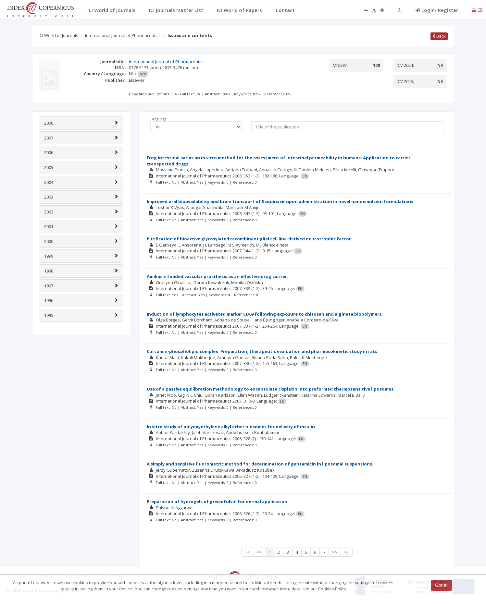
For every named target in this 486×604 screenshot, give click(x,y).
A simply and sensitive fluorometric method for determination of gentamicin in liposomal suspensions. (260, 464)
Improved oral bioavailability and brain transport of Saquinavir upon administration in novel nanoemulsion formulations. (281, 201)
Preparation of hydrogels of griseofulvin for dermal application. (218, 501)
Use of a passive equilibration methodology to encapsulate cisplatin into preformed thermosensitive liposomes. (271, 389)
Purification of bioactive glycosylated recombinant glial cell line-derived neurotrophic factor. (249, 239)
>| (346, 552)
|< (247, 552)
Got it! (441, 585)
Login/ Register (437, 10)
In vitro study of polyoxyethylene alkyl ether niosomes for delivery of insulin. (231, 426)
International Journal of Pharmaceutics (123, 35)
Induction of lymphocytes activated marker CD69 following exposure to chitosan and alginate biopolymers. (265, 314)
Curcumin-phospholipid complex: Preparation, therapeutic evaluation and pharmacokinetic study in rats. (263, 351)
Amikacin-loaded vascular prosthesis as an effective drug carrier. (217, 276)
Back (439, 36)
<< (259, 552)
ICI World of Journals (58, 35)
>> (334, 552)
